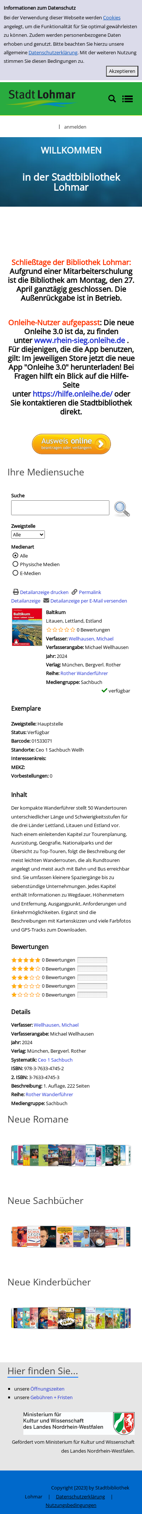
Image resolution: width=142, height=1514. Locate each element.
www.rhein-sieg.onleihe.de (79, 340)
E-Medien (30, 573)
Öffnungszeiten (47, 1388)
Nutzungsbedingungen (71, 1505)
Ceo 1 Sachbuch (55, 1059)
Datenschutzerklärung (53, 52)
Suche (17, 495)
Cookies (111, 17)
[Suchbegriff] (60, 507)
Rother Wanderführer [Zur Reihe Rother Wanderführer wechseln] (84, 673)
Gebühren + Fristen (51, 1397)
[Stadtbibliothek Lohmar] (42, 98)
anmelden (75, 126)
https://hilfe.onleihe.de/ (72, 394)
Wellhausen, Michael (91, 638)
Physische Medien (40, 564)
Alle (24, 555)
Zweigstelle (23, 526)
